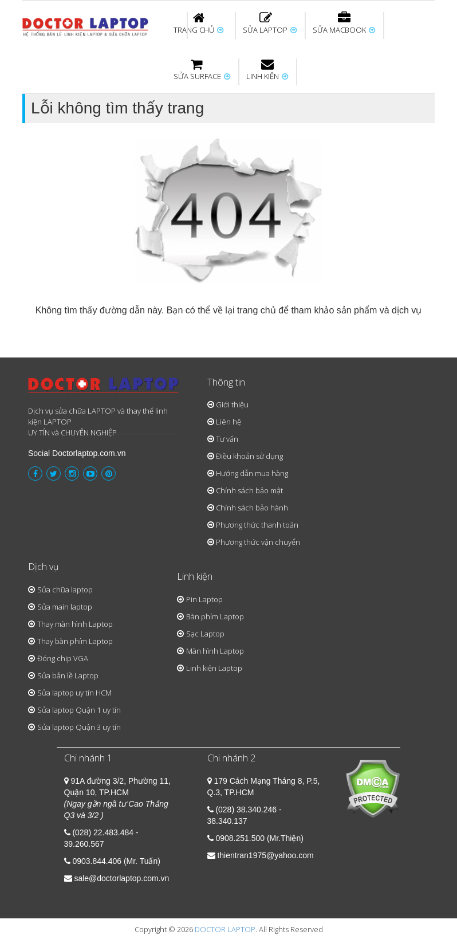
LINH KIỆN (267, 69)
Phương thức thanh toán (257, 525)
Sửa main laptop (64, 607)
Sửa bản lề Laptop (68, 675)
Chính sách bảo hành (252, 507)
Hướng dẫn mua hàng (252, 473)
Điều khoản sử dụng (249, 456)
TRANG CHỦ (198, 23)
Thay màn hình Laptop (75, 624)
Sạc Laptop (205, 633)
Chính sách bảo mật (249, 490)
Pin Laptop (204, 599)
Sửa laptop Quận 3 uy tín (79, 727)
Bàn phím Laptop (215, 616)
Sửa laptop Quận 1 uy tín (79, 710)
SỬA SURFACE (202, 69)
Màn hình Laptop (215, 651)
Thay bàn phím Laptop (75, 641)
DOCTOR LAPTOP (225, 929)
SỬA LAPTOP (270, 23)
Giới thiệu (232, 404)
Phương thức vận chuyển (258, 542)
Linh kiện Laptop (214, 668)
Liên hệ (228, 422)
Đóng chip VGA (62, 658)
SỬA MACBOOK (344, 23)
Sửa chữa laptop (65, 589)
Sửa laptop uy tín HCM (74, 692)
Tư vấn (227, 439)
